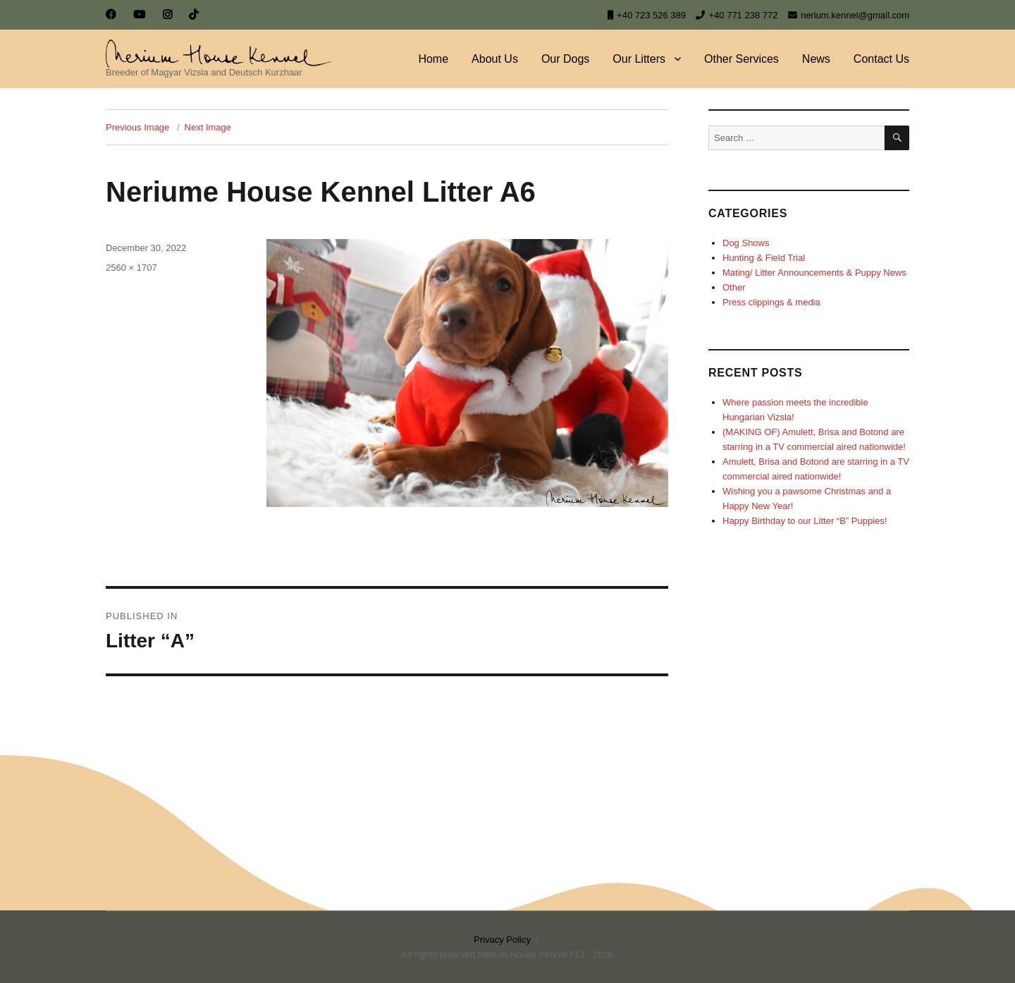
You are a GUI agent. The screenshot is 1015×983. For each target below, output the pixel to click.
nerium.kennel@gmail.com (848, 15)
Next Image (208, 127)
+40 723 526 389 (647, 15)
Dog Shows (745, 243)
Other (734, 287)
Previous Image (137, 127)
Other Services (741, 59)
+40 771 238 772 (736, 15)
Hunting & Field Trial (763, 257)
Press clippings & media (771, 302)
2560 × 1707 (131, 267)
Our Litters (639, 59)
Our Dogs (565, 59)
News (816, 59)
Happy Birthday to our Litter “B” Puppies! (804, 520)
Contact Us (881, 59)
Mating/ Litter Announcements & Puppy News (814, 272)
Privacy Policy (502, 939)
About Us (495, 59)
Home (433, 59)
